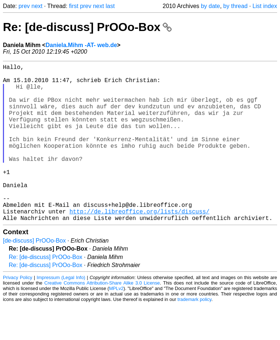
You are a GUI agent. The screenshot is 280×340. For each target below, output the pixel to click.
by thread (235, 6)
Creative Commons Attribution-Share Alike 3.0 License (102, 318)
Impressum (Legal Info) (61, 312)
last (110, 6)
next (36, 6)
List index (264, 6)
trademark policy (194, 334)
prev (24, 6)
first (73, 6)
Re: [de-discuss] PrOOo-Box (87, 27)
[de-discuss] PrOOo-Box (34, 276)
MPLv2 (116, 323)
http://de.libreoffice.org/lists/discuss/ (139, 245)
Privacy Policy (17, 312)
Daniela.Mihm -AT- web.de (81, 45)
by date (210, 6)
